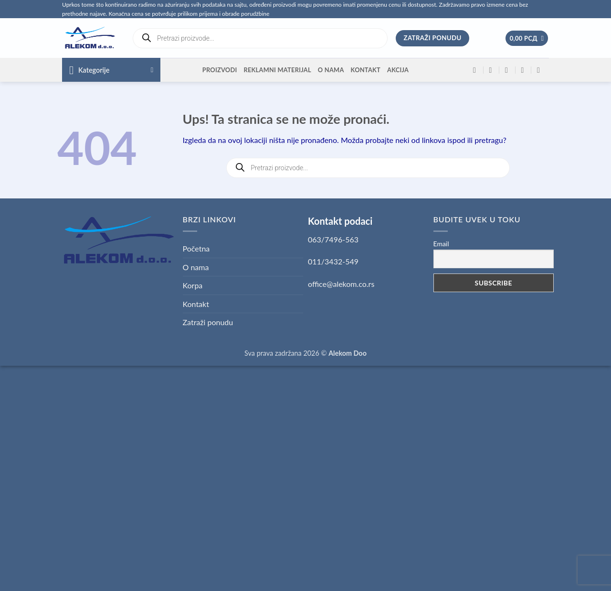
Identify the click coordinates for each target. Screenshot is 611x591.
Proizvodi (219, 70)
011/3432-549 (333, 261)
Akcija (398, 70)
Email (441, 244)
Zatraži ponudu (208, 322)
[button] (527, 38)
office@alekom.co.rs (341, 283)
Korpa (193, 285)
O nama (331, 70)
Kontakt (365, 70)
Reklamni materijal (277, 70)
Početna (196, 248)
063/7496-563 (333, 239)
